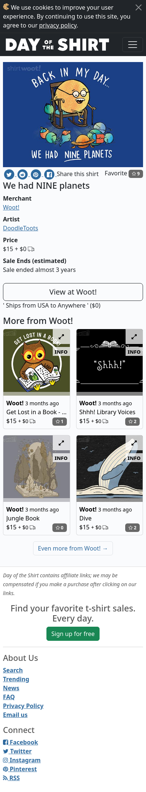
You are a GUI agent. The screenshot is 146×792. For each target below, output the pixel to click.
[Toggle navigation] (132, 44)
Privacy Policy (23, 706)
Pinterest (20, 769)
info (61, 351)
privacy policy (58, 25)
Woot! (11, 207)
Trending (16, 679)
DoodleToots (20, 228)
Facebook (20, 742)
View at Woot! (73, 292)
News (11, 688)
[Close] (138, 7)
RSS (11, 778)
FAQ (9, 697)
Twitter (17, 751)
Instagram (21, 760)
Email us (15, 715)
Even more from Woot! (73, 548)
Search (13, 670)
